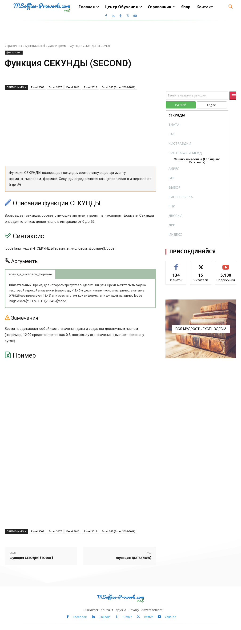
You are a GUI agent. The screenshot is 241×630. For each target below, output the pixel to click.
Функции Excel (35, 46)
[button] (230, 6)
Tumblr (127, 617)
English (211, 105)
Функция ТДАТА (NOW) (133, 558)
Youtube (170, 617)
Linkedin (104, 617)
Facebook (80, 617)
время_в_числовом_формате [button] (30, 274)
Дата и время (57, 46)
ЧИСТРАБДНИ (180, 143)
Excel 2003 (37, 87)
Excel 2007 (55, 87)
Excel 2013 (90, 87)
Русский (180, 105)
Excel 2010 (72, 87)
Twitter (148, 617)
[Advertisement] (80, 129)
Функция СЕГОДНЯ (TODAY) (31, 558)
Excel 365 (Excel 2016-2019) (118, 87)
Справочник (13, 46)
